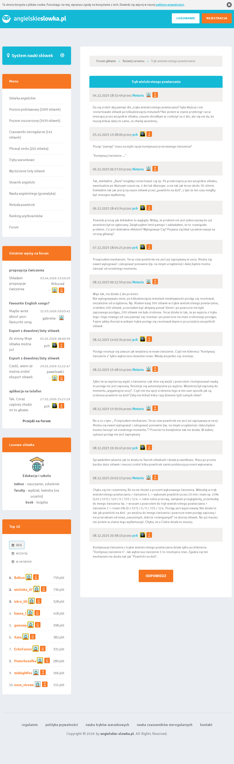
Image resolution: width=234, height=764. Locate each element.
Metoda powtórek (22, 205)
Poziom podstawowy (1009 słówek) (35, 109)
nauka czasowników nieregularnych (164, 725)
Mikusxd (57, 284)
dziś (17, 545)
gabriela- (49, 318)
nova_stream (24, 685)
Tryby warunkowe (22, 160)
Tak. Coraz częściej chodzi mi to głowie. (20, 404)
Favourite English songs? (29, 303)
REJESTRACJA (216, 18)
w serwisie (22, 561)
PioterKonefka (25, 661)
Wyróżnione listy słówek (27, 171)
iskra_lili (21, 602)
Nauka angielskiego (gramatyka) (32, 194)
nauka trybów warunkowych (107, 725)
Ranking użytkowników (26, 216)
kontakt (206, 725)
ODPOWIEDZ (156, 576)
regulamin (30, 725)
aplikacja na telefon (25, 391)
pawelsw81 (55, 372)
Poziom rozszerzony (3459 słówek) (34, 121)
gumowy (20, 625)
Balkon (19, 578)
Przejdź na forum (37, 421)
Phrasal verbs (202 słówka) (28, 149)
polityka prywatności (61, 725)
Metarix (138, 95)
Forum (14, 227)
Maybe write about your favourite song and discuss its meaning (20, 322)
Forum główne (106, 61)
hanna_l (20, 613)
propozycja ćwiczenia (26, 270)
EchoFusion (23, 649)
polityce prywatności (170, 5)
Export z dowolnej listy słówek (34, 331)
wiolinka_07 (23, 590)
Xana (18, 637)
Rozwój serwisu (133, 61)
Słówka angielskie (22, 98)
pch (47, 346)
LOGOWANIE (185, 18)
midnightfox (23, 673)
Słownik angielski (22, 182)
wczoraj (19, 553)
